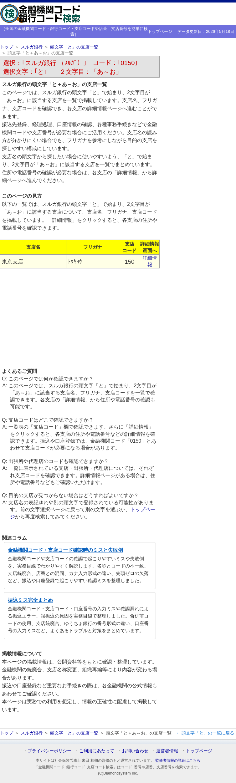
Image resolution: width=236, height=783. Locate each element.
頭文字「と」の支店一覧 (74, 47)
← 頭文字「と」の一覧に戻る (205, 732)
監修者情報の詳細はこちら (177, 760)
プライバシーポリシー (49, 750)
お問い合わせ (135, 750)
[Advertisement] (80, 318)
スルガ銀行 (32, 47)
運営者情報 (167, 750)
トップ (6, 47)
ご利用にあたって (96, 750)
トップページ (160, 31)
